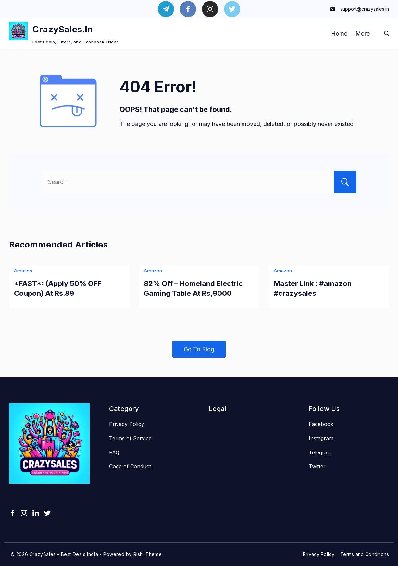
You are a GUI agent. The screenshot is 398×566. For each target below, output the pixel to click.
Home (339, 33)
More (362, 33)
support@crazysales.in (364, 9)
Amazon (23, 271)
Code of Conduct (130, 466)
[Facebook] (188, 9)
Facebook (321, 424)
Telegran (319, 452)
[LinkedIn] (35, 513)
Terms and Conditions (364, 554)
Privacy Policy (126, 424)
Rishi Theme (147, 554)
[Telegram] (166, 9)
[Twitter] (232, 9)
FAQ (114, 452)
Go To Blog (199, 349)
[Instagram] (210, 9)
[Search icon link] (385, 33)
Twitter (317, 466)
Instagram (321, 438)
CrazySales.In (62, 29)
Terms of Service (130, 438)
